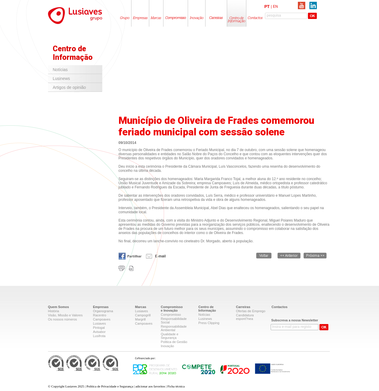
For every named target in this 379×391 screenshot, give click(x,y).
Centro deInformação (207, 308)
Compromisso (171, 314)
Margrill (140, 319)
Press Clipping (208, 323)
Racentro (99, 315)
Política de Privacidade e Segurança (109, 386)
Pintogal (99, 327)
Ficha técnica (175, 386)
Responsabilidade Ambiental (174, 328)
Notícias (60, 69)
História (53, 311)
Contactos (280, 307)
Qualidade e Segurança (169, 335)
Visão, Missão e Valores (65, 315)
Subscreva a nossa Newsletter (294, 320)
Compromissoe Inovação (172, 308)
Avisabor (99, 332)
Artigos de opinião (69, 87)
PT (267, 6)
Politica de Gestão (174, 342)
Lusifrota (99, 336)
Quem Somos (58, 307)
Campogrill (143, 315)
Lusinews (61, 78)
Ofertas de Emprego (250, 311)
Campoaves (101, 319)
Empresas (101, 307)
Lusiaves (99, 323)
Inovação (167, 346)
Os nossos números (62, 319)
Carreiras (243, 307)
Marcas (140, 307)
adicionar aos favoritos (150, 386)
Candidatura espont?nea (245, 317)
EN (275, 6)
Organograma (103, 311)
